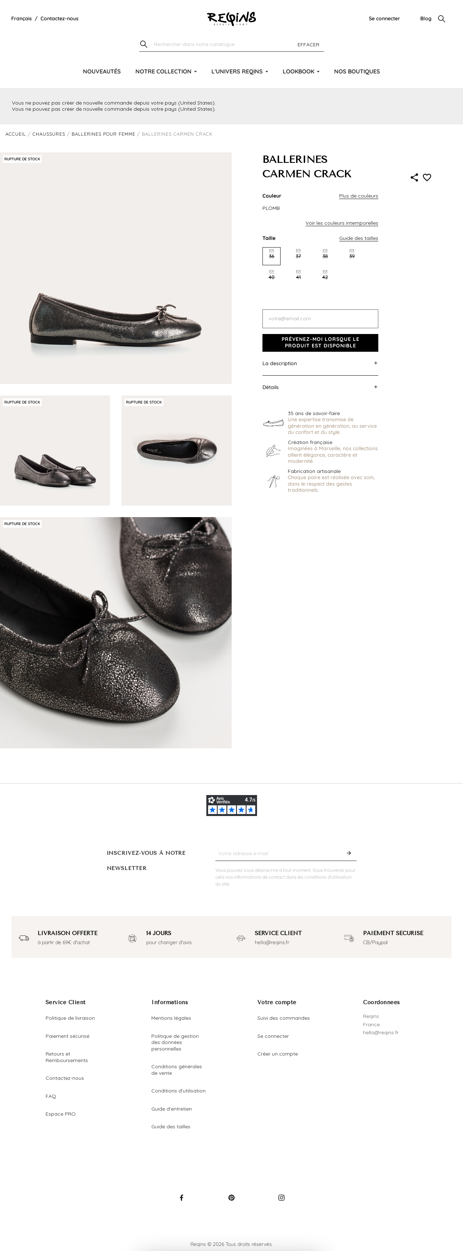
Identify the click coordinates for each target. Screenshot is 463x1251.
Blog (426, 18)
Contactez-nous (60, 18)
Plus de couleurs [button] (358, 196)
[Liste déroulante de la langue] (21, 19)
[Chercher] (231, 45)
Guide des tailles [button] (358, 238)
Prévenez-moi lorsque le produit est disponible (320, 342)
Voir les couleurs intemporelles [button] (342, 223)
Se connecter (384, 18)
